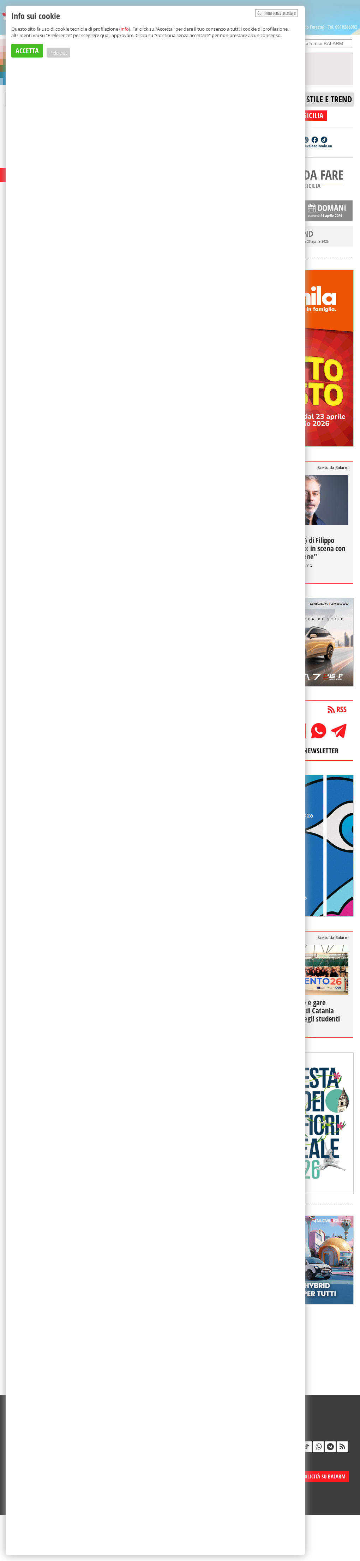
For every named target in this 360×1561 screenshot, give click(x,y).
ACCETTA (27, 50)
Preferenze (58, 52)
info (125, 29)
